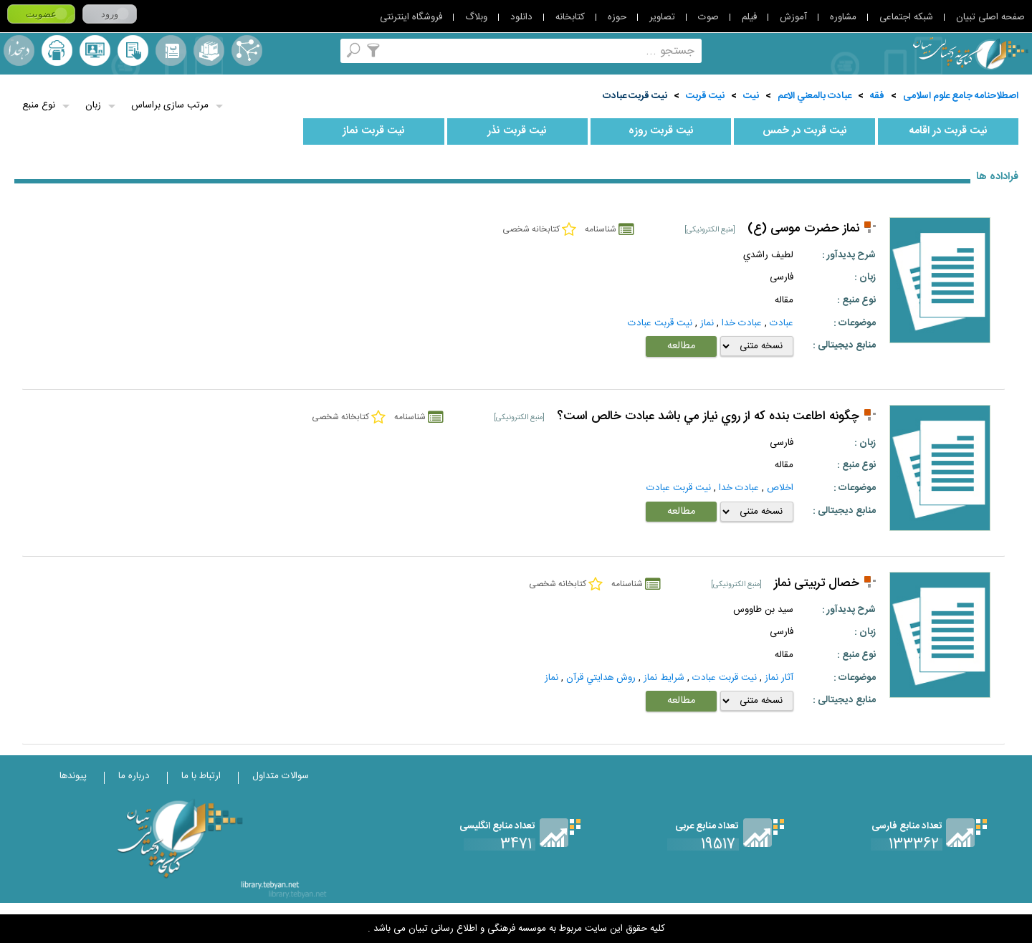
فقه (877, 96)
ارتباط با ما (201, 776)
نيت (751, 96)
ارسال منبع (57, 50)
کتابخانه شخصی (133, 50)
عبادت (781, 323)
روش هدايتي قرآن (601, 678)
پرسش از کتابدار (95, 50)
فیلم (749, 17)
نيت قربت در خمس (805, 131)
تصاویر (662, 17)
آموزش (793, 17)
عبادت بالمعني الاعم (814, 96)
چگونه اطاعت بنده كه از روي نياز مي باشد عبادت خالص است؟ (708, 416)
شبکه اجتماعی (906, 17)
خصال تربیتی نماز (816, 583)
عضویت (41, 14)
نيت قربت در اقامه (948, 131)
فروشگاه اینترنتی (411, 17)
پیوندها (73, 776)
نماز (707, 323)
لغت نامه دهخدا (19, 50)
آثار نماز (779, 678)
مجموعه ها (209, 50)
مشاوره (843, 17)
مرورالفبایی (171, 50)
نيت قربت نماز (374, 131)
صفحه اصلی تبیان (990, 17)
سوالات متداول (280, 776)
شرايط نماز (664, 678)
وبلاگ (476, 17)
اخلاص (780, 488)
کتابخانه (570, 17)
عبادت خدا (742, 323)
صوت (708, 17)
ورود (109, 14)
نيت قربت (705, 96)
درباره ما (134, 776)
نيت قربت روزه (661, 131)
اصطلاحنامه (246, 50)
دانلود (521, 17)
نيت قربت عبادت (635, 96)
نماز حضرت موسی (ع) (803, 229)
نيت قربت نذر (517, 131)
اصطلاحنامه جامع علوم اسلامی (960, 96)
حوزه (617, 17)
